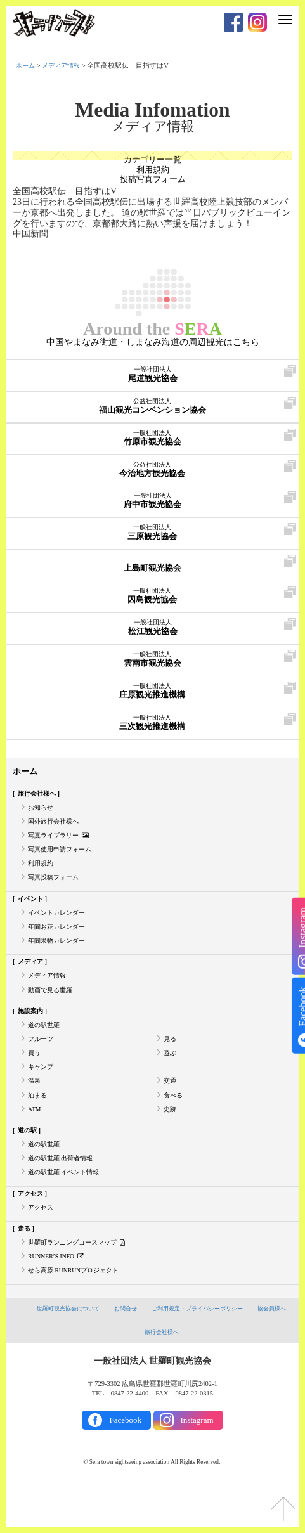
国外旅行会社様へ (56, 826)
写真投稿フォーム (56, 887)
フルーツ (42, 1061)
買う (35, 1076)
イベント (32, 910)
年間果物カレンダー (59, 955)
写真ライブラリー (61, 842)
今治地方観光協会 (152, 471)
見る (171, 1061)
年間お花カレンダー (59, 940)
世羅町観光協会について (83, 1350)
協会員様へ (135, 1373)
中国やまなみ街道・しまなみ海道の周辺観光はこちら (152, 343)
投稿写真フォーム (152, 181)
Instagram (197, 1462)
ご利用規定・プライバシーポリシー (224, 1350)
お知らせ (42, 811)
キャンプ (42, 1092)
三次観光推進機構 (152, 724)
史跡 (171, 1138)
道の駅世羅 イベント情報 (67, 1206)
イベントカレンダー (59, 925)
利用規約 (153, 171)
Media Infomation (152, 110)
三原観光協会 (152, 534)
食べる (174, 1123)
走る (25, 1266)
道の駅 (28, 1160)
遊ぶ (171, 1076)
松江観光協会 (152, 629)
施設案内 (32, 1031)
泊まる (38, 1123)
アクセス (32, 1228)
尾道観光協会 (152, 376)
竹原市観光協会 (152, 439)
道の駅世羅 (45, 1046)
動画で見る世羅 (52, 1009)
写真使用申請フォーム (63, 856)
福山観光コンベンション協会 (152, 408)
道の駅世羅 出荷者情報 (64, 1190)
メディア (32, 977)
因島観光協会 (152, 597)
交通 (171, 1107)
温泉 (35, 1107)
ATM (35, 1138)
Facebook (125, 1462)
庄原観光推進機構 (152, 692)
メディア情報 (65, 65)
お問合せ (146, 1350)
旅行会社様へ (39, 795)
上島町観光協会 (152, 565)
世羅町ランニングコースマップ (81, 1282)
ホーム (26, 65)
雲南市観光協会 (152, 660)
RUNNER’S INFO (58, 1297)
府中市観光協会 (152, 502)
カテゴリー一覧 (153, 160)
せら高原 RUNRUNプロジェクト (77, 1312)
